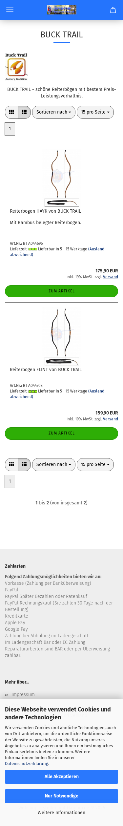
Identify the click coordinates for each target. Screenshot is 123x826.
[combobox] (53, 112)
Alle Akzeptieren (62, 776)
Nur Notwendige (61, 796)
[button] (11, 112)
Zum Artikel (62, 291)
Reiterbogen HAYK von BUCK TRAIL (45, 211)
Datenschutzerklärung (26, 763)
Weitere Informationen (61, 812)
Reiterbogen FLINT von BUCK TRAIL (46, 369)
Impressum (23, 694)
